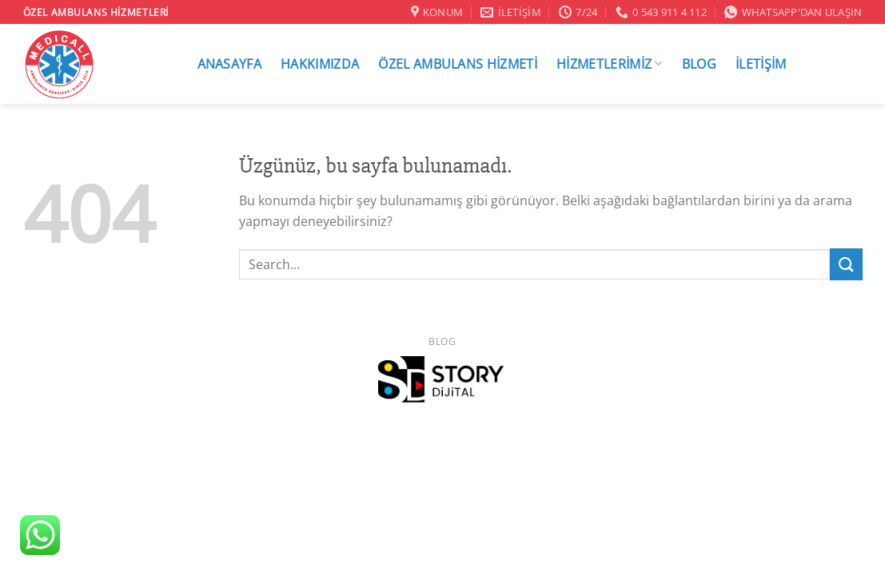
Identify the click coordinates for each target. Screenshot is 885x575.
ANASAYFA (229, 64)
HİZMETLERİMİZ (609, 63)
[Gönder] (846, 264)
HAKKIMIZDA (320, 64)
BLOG (699, 64)
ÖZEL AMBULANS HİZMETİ (457, 64)
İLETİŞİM (761, 64)
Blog (442, 341)
